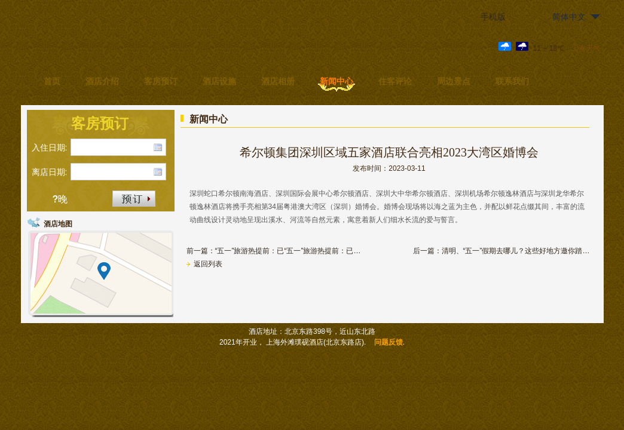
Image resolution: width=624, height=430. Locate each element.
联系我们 (512, 81)
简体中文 (569, 17)
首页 (52, 81)
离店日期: (50, 172)
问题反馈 (388, 342)
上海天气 (585, 48)
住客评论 (395, 81)
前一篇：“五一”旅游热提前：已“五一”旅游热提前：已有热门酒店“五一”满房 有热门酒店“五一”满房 (276, 251)
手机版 (493, 17)
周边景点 (453, 81)
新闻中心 (336, 81)
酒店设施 (219, 81)
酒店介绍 (102, 81)
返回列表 (204, 264)
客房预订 (161, 81)
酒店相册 (278, 81)
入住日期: (50, 147)
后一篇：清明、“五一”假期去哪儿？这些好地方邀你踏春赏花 (502, 251)
